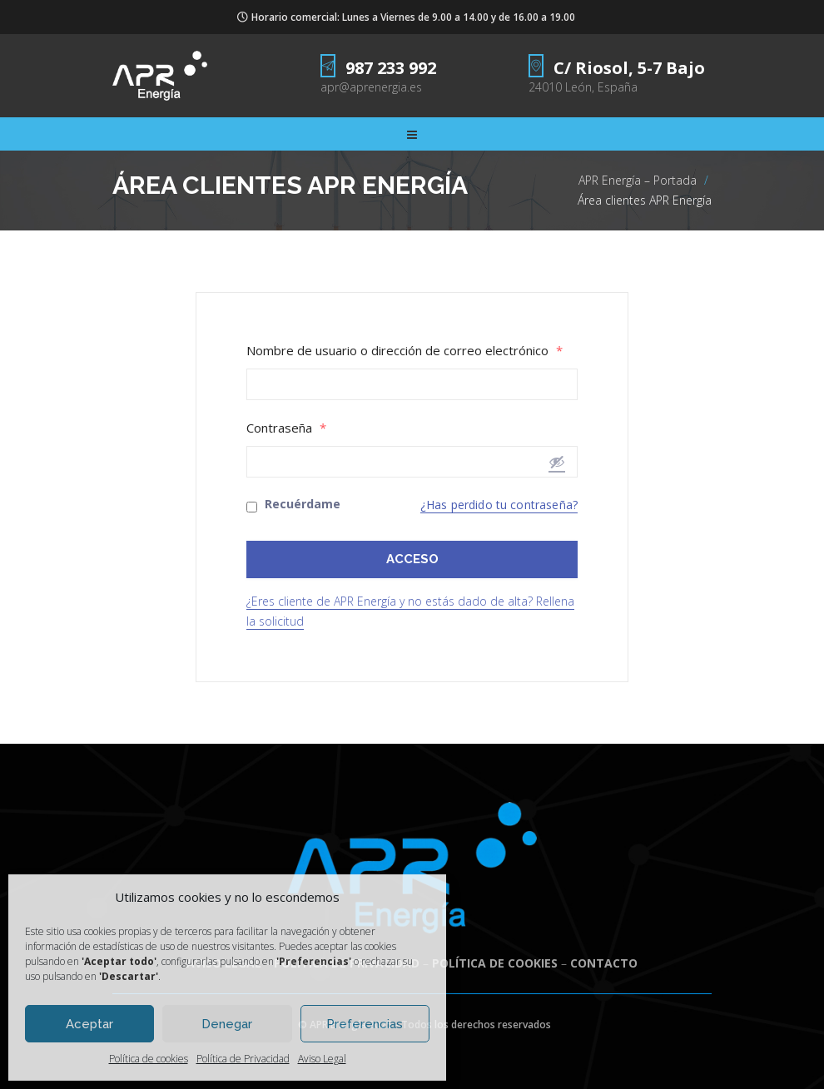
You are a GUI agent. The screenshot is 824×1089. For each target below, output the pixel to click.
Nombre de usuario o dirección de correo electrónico (404, 351)
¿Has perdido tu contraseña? (499, 504)
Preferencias (364, 1024)
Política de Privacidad (243, 1059)
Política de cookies (148, 1059)
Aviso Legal (322, 1059)
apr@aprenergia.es (371, 87)
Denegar (226, 1024)
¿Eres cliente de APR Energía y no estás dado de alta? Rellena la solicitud (410, 611)
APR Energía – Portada (637, 180)
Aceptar (89, 1024)
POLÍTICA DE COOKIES (495, 963)
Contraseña (286, 428)
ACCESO (412, 559)
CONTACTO (604, 963)
